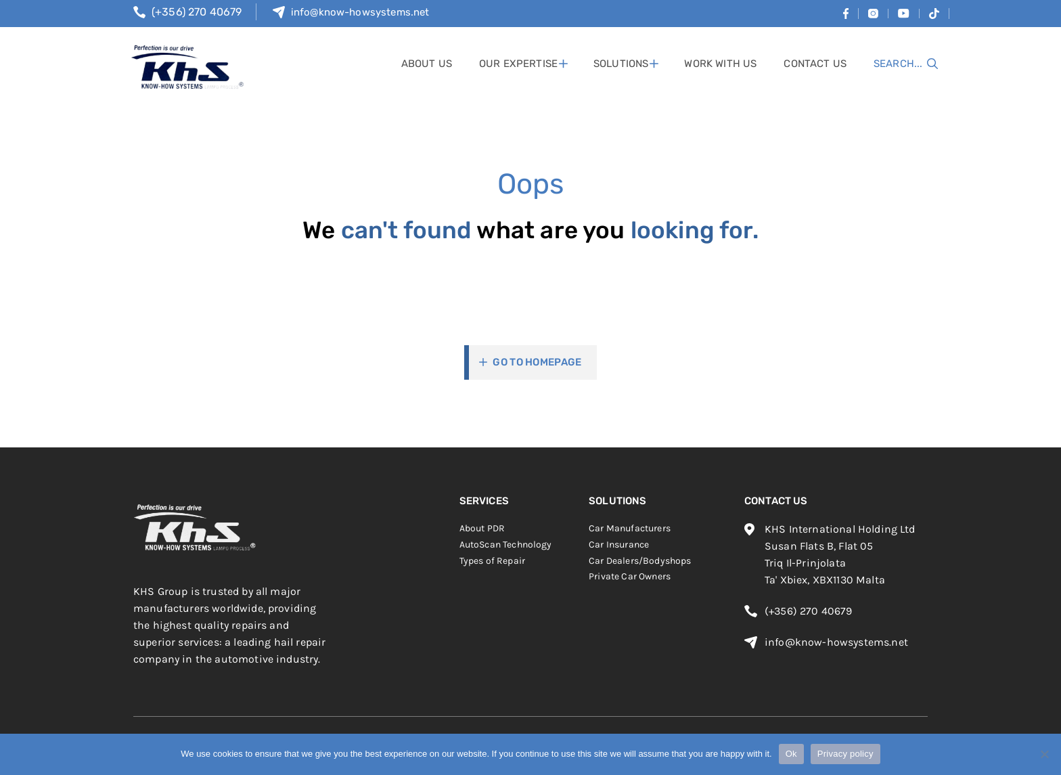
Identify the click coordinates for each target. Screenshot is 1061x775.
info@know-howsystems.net (360, 12)
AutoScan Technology (505, 544)
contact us (815, 64)
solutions (620, 64)
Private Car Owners (630, 576)
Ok (791, 754)
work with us (720, 64)
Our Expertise (518, 64)
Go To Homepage (537, 362)
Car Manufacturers (630, 528)
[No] (1044, 754)
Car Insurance (619, 544)
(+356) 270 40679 (197, 11)
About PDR (482, 528)
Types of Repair (492, 561)
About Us (426, 64)
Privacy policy (845, 754)
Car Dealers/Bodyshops (640, 561)
